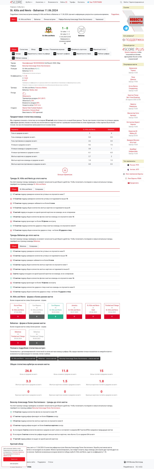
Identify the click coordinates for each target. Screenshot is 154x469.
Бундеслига (133, 183)
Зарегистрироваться (136, 2)
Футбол (29, 2)
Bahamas (37, 241)
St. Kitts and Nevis (40, 184)
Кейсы (63, 2)
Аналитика (40, 2)
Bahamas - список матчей (47, 358)
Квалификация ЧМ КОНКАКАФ (33, 63)
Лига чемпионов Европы (133, 174)
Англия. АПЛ (133, 169)
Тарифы (72, 2)
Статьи (50, 462)
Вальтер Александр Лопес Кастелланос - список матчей (79, 358)
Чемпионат (100, 19)
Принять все (14, 459)
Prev (125, 21)
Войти (126, 2)
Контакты (81, 2)
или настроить (14, 463)
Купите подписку (131, 52)
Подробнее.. (115, 14)
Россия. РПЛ (133, 165)
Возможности (53, 2)
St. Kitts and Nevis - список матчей (23, 358)
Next (141, 21)
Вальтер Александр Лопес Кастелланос (36, 66)
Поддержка (42, 462)
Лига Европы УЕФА (133, 178)
